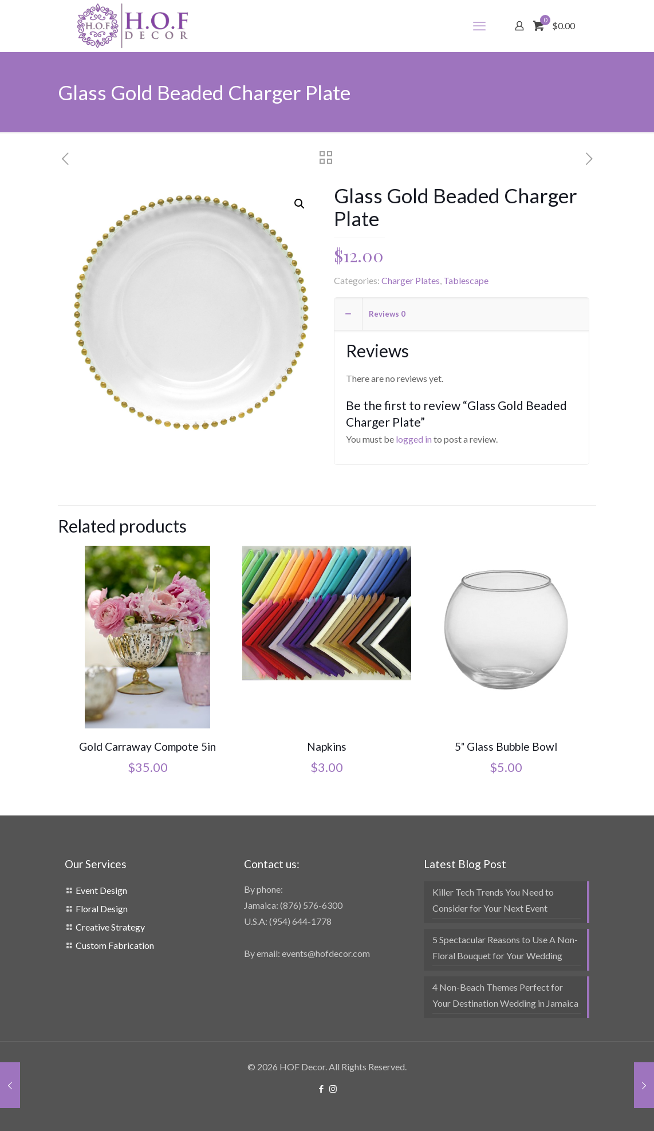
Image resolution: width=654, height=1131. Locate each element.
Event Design (101, 890)
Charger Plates (410, 280)
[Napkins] (326, 613)
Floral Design (102, 908)
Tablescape (465, 280)
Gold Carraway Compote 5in (147, 746)
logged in (414, 439)
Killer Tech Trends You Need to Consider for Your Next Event (493, 899)
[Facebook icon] (321, 1088)
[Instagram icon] (333, 1088)
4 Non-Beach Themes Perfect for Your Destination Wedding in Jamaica (505, 995)
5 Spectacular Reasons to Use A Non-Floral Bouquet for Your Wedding (505, 947)
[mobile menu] (479, 26)
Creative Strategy (110, 926)
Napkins (326, 746)
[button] (300, 203)
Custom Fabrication (115, 945)
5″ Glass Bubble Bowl (506, 746)
